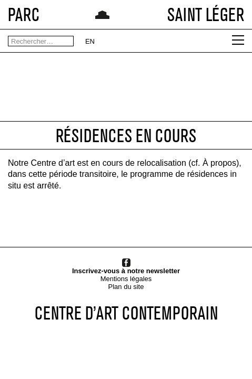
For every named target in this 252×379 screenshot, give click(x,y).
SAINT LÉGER (205, 14)
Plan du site (126, 287)
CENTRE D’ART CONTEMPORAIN (126, 313)
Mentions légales (126, 279)
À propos (219, 162)
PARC (23, 14)
